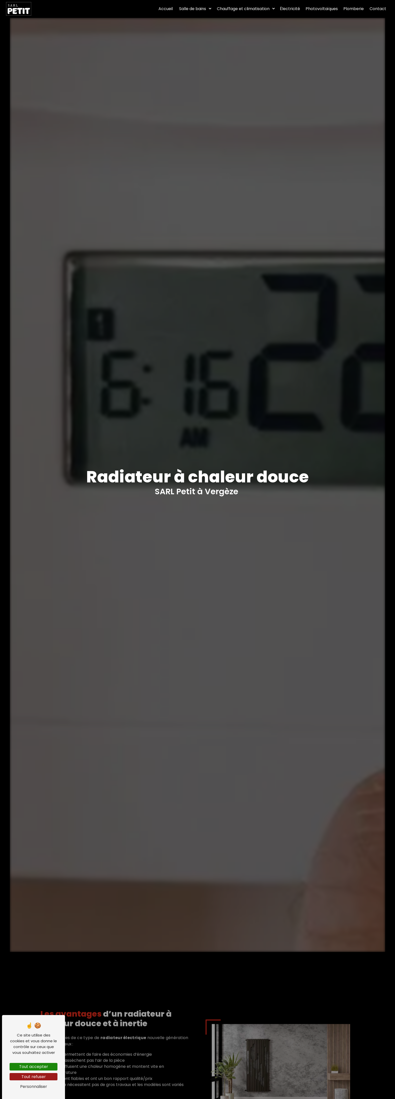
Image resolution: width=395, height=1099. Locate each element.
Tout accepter (33, 1066)
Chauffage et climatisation (243, 9)
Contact (378, 9)
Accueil (165, 9)
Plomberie (353, 9)
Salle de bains (192, 9)
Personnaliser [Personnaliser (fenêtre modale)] (33, 1086)
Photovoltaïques (322, 9)
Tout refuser (33, 1077)
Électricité (290, 9)
